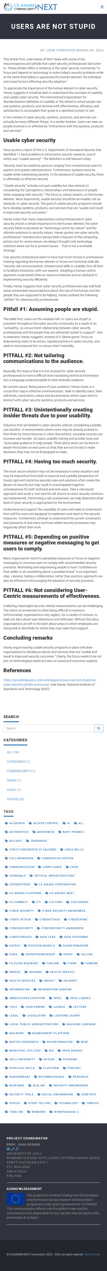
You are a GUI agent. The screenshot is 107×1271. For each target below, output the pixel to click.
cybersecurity (19, 928)
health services (20, 980)
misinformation (57, 1042)
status (12, 1103)
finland (50, 963)
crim (72, 867)
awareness (44, 832)
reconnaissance (49, 1076)
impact (47, 980)
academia (15, 823)
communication (19, 867)
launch (57, 1006)
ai (66, 823)
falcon (85, 954)
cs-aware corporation (55, 884)
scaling (36, 1085)
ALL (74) (13, 752)
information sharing (52, 989)
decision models (39, 945)
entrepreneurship (38, 954)
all (79, 823)
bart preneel (71, 832)
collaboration (19, 858)
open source (70, 1050)
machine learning (79, 1024)
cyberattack (47, 919)
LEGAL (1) (14, 790)
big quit (13, 840)
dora (11, 954)
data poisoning (74, 937)
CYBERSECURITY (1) (21, 771)
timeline (14, 1111)
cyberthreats (18, 937)
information (17, 989)
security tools (19, 1094)
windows (36, 1111)
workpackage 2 (64, 1111)
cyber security (19, 910)
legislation (34, 1015)
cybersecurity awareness (60, 928)
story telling (37, 1103)
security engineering (68, 1085)
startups (86, 1094)
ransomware (17, 1076)
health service (60, 972)
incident (68, 980)
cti (36, 902)
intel (55, 998)
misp (82, 1042)
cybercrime (76, 919)
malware (14, 1033)
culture (53, 902)
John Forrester (61, 50)
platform (49, 1068)
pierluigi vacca (20, 1068)
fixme (70, 963)
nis (49, 1050)
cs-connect (16, 902)
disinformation (73, 945)
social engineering (55, 1094)
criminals (15, 875)
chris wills (72, 849)
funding (89, 963)
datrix (12, 945)
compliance (50, 867)
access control (44, 823)
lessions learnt (64, 1015)
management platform (49, 1033)
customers (77, 902)
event (66, 954)
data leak (45, 937)
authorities (17, 832)
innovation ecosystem (25, 998)
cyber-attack (18, 919)
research (78, 1076)
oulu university (20, 1059)
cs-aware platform (23, 893)
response (15, 1085)
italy (11, 1006)
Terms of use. (92, 1254)
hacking (33, 972)
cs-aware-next (59, 893)
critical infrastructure (52, 875)
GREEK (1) (14, 780)
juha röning (33, 1006)
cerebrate (36, 840)
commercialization (55, 858)
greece (13, 972)
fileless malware (21, 963)
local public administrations (31, 1024)
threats (90, 1103)
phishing (68, 1059)
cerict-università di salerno (30, 849)
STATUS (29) (15, 799)
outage (47, 1059)
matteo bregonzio (22, 1042)
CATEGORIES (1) (18, 761)
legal (12, 1015)
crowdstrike (18, 884)
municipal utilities (23, 1050)
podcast (72, 1068)
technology (66, 1103)
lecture (77, 1006)
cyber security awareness (61, 910)
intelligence (78, 998)
